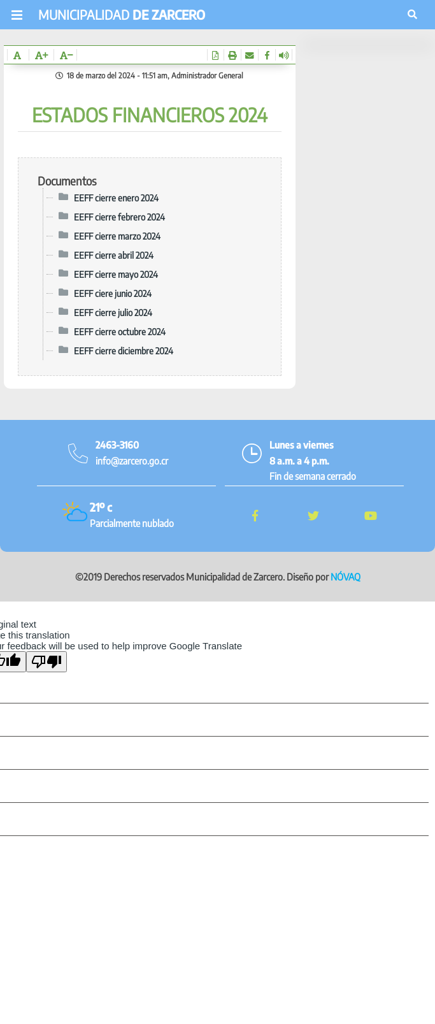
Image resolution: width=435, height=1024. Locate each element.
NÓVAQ (345, 576)
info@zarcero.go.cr (132, 460)
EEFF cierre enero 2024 (116, 197)
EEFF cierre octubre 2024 (120, 331)
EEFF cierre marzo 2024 (117, 236)
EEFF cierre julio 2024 (113, 312)
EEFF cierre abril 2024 (113, 255)
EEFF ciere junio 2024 (113, 293)
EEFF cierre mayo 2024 (116, 274)
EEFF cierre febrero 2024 (119, 216)
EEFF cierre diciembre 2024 (123, 350)
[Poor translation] (46, 661)
